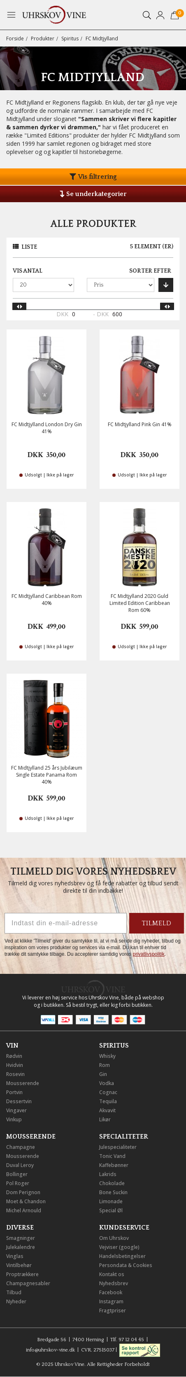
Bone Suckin (113, 1192)
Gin (103, 1074)
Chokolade (112, 1183)
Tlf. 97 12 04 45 (127, 1339)
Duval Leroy (20, 1165)
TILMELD (157, 923)
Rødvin (14, 1056)
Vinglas (14, 1256)
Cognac (108, 1092)
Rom (104, 1065)
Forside (15, 38)
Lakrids (107, 1174)
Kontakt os (111, 1274)
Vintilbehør (19, 1265)
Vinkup (14, 1119)
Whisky (107, 1056)
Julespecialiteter (118, 1147)
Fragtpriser (112, 1310)
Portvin (14, 1092)
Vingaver (16, 1110)
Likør (105, 1119)
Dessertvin (19, 1101)
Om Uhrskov (114, 1238)
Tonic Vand (112, 1156)
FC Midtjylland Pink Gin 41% (140, 424)
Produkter (42, 38)
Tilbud (13, 1292)
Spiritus (70, 38)
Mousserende (22, 1083)
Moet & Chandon (26, 1201)
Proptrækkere (22, 1274)
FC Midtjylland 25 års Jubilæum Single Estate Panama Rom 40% (46, 774)
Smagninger (20, 1238)
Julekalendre (20, 1247)
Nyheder (16, 1301)
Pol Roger (17, 1183)
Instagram (111, 1301)
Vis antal (27, 271)
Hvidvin (14, 1065)
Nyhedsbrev (113, 1283)
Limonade (111, 1201)
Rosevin (15, 1074)
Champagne (20, 1147)
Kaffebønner (113, 1165)
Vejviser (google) (119, 1247)
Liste (29, 247)
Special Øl (111, 1210)
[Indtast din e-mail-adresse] (66, 923)
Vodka (106, 1083)
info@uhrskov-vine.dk (50, 1350)
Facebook (110, 1292)
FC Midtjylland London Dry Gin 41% (47, 428)
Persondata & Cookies (125, 1265)
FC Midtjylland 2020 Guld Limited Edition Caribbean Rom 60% (139, 603)
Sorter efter (150, 271)
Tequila (108, 1101)
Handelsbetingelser (122, 1256)
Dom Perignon (23, 1192)
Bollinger (17, 1174)
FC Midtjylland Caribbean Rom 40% (47, 600)
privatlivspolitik (148, 954)
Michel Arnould (23, 1210)
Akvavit (107, 1110)
